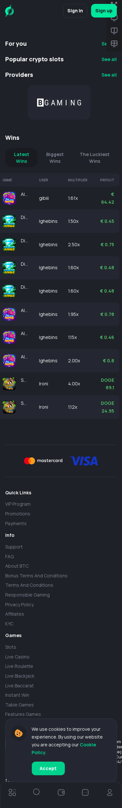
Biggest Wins (55, 157)
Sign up (104, 10)
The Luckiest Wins (95, 157)
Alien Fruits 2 (25, 194)
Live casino (17, 657)
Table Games (19, 705)
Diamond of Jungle (25, 217)
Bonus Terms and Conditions (36, 576)
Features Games (23, 714)
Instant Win (17, 695)
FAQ (9, 556)
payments (16, 523)
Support (14, 547)
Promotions (17, 514)
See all (109, 59)
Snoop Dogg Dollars (25, 380)
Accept (48, 768)
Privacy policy (19, 604)
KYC (9, 624)
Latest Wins (21, 157)
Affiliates (14, 614)
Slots (10, 647)
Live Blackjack (19, 676)
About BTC (17, 566)
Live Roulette (19, 666)
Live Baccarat (19, 685)
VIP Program (18, 504)
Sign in (75, 10)
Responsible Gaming (27, 595)
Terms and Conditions (29, 585)
